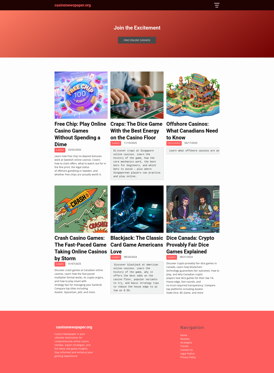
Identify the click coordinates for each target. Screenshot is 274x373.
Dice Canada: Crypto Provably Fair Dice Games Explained (190, 245)
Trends (184, 346)
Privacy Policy (188, 357)
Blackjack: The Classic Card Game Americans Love (136, 245)
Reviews (185, 338)
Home (183, 335)
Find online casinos (137, 40)
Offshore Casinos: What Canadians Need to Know (192, 131)
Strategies (186, 342)
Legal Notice (187, 353)
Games (60, 150)
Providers (174, 143)
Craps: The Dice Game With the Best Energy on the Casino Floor (136, 131)
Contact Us (186, 349)
